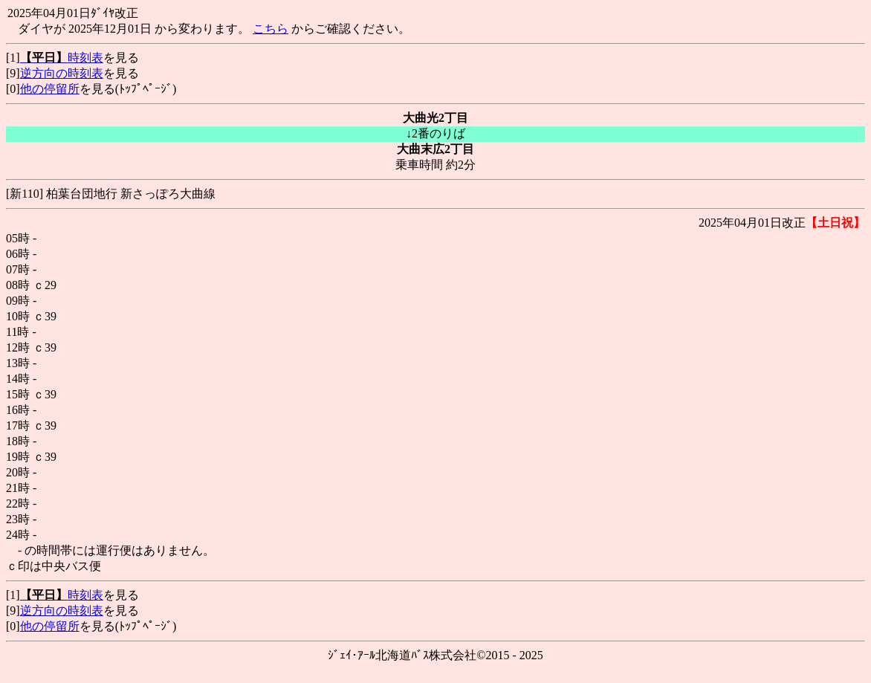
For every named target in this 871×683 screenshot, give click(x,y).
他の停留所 (50, 88)
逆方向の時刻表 (61, 73)
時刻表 (61, 57)
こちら (270, 28)
